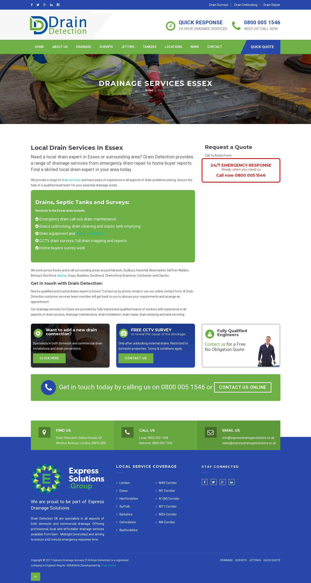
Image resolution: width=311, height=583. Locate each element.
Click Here (49, 358)
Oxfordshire (127, 522)
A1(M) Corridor (169, 498)
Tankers (149, 47)
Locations (173, 47)
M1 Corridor (167, 490)
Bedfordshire (128, 530)
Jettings (255, 560)
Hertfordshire (128, 498)
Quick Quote (262, 47)
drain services (71, 180)
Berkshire (126, 514)
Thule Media (108, 565)
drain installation (90, 233)
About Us (60, 47)
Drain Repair (272, 5)
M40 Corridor (168, 483)
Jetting (127, 47)
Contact (214, 47)
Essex (162, 90)
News (194, 47)
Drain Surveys (218, 5)
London (124, 483)
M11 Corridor (168, 506)
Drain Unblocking (245, 5)
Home (39, 47)
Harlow (62, 275)
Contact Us (136, 358)
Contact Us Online (242, 387)
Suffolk (124, 506)
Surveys (106, 47)
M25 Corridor (168, 514)
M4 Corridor (167, 522)
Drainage (83, 47)
